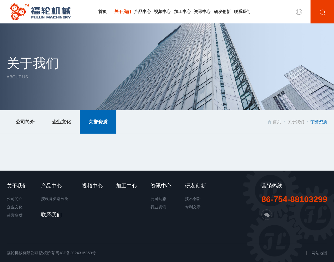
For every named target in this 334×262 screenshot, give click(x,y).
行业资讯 (158, 207)
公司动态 (158, 198)
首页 (102, 11)
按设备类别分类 (54, 198)
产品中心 (142, 11)
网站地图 (319, 253)
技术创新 (193, 198)
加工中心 (182, 11)
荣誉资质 (98, 121)
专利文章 (193, 207)
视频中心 (162, 11)
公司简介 (25, 121)
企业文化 (61, 121)
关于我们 (122, 11)
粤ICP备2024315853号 (76, 253)
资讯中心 (202, 11)
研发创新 (222, 11)
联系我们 (242, 11)
